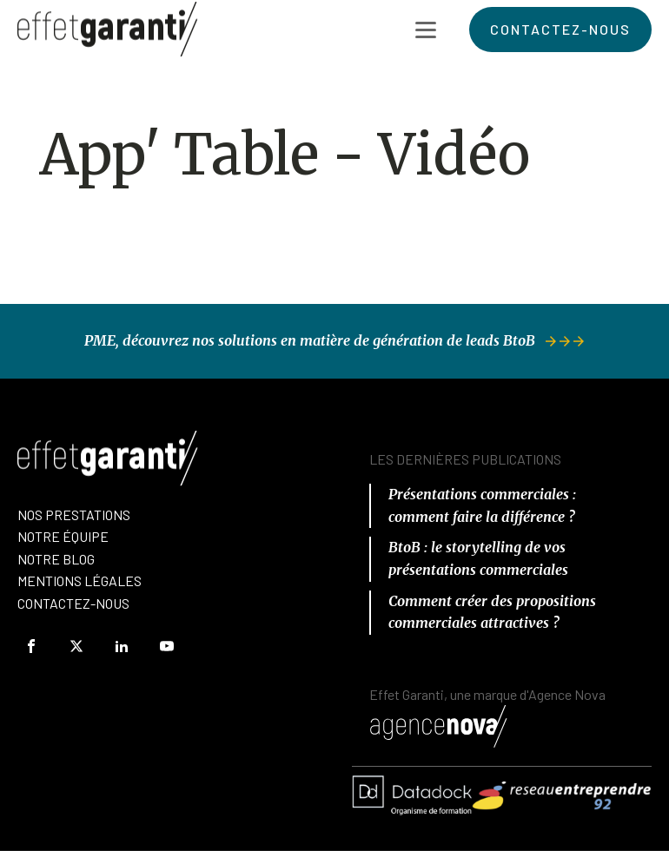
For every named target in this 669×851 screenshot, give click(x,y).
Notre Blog (56, 559)
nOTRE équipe (63, 536)
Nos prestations (73, 514)
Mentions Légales (79, 580)
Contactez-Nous (73, 603)
